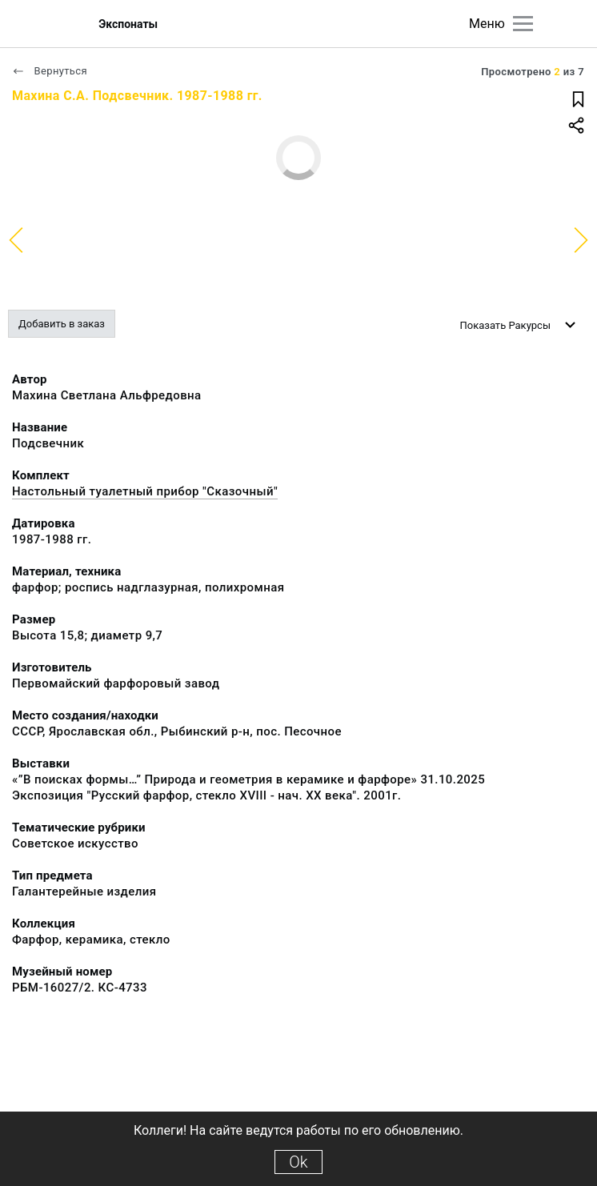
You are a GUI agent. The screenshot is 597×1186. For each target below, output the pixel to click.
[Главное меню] (523, 23)
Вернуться (49, 71)
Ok (298, 1162)
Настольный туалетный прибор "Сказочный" (145, 491)
